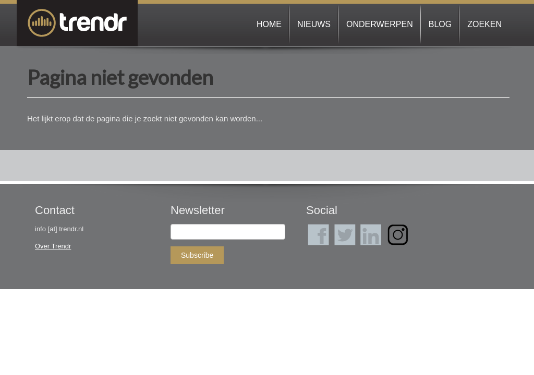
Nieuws (314, 24)
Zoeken (484, 24)
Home (269, 24)
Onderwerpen (379, 24)
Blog (440, 24)
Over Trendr (53, 246)
